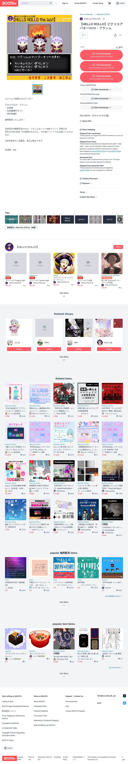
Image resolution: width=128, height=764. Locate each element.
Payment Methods (41, 711)
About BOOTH (80, 3)
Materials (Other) (103, 14)
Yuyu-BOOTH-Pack (114, 151)
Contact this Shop (87, 197)
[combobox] (36, 3)
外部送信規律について (79, 758)
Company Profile (20, 758)
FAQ (67, 706)
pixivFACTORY (85, 170)
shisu (46, 342)
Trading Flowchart (89, 179)
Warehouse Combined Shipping (46, 720)
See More (64, 359)
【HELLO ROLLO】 (27, 246)
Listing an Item (7, 701)
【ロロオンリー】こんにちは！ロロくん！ (63, 279)
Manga (7, 275)
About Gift (86, 121)
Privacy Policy (65, 758)
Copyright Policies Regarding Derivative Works (13, 734)
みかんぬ (108, 342)
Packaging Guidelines (10, 723)
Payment (86, 183)
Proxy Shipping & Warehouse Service (13, 717)
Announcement (71, 701)
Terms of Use (31, 758)
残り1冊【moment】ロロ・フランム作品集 (111, 282)
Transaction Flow (40, 716)
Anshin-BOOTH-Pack (99, 151)
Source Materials (86, 14)
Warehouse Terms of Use (45, 758)
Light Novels (33, 275)
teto (76, 342)
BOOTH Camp (7, 740)
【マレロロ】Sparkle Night (39, 280)
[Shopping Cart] (109, 3)
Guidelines (57, 757)
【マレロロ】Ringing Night (15, 280)
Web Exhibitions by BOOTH (44, 725)
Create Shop (98, 3)
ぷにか (17, 342)
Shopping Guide (40, 706)
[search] (50, 3)
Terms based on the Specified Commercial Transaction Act (101, 758)
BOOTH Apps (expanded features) (15, 706)
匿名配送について (9, 711)
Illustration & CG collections (110, 275)
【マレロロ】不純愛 (84, 280)
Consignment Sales (9, 728)
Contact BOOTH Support (75, 711)
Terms (82, 192)
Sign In (65, 3)
